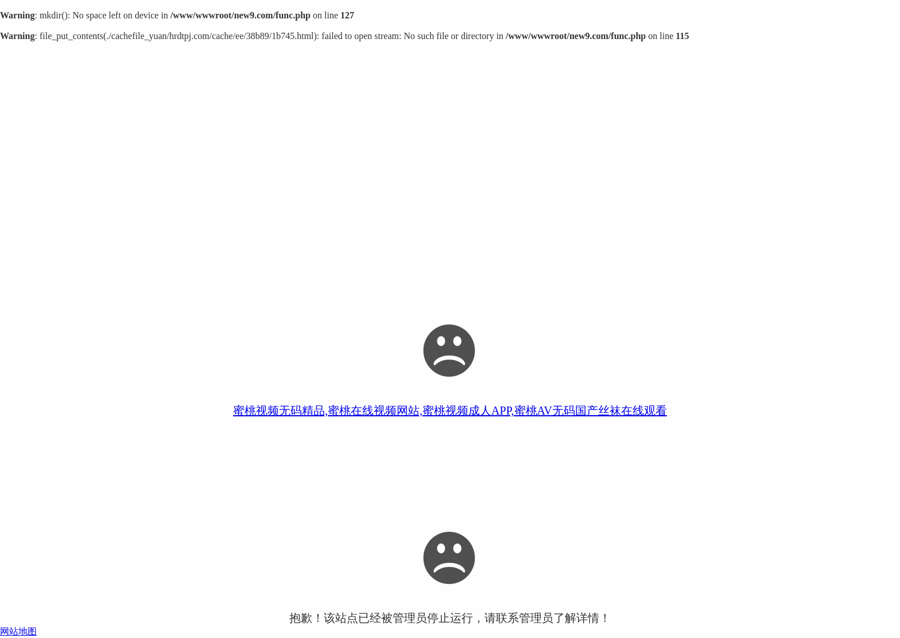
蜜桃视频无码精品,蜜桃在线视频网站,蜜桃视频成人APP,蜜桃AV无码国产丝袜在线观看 (450, 410)
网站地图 (18, 631)
